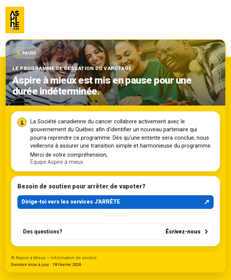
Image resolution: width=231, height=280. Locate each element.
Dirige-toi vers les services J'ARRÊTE (115, 202)
